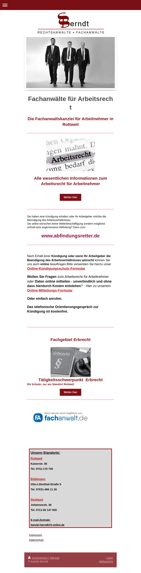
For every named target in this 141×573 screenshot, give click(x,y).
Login (110, 557)
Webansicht (106, 561)
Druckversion (38, 557)
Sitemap (54, 557)
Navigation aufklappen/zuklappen (70, 5)
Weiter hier (70, 197)
